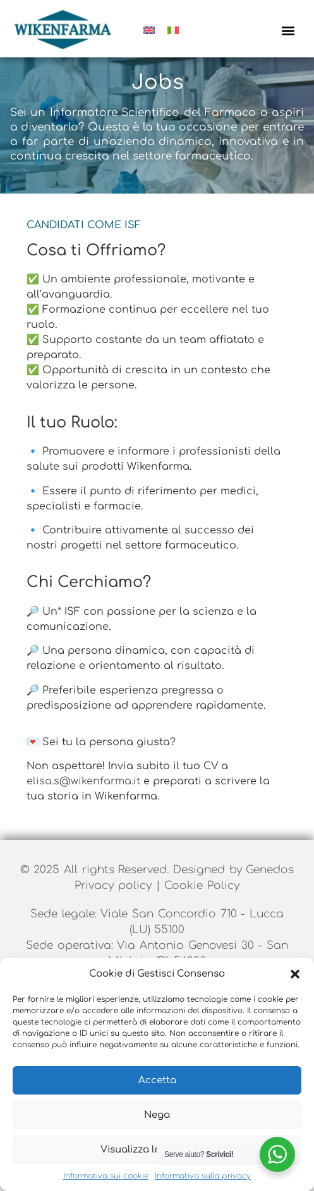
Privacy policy (115, 901)
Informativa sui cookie (105, 1175)
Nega (157, 1115)
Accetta (157, 1080)
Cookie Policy (201, 901)
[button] (295, 974)
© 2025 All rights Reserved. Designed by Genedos (157, 885)
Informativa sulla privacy (203, 1175)
